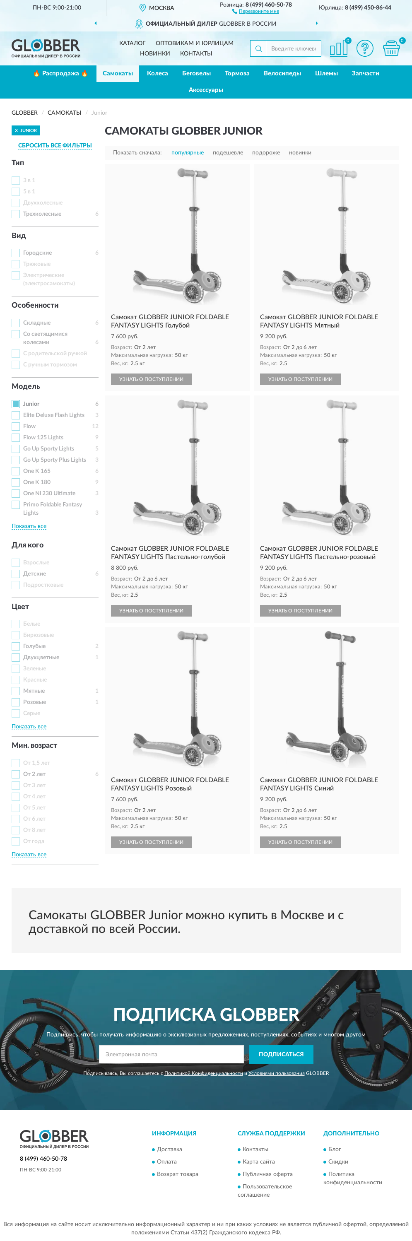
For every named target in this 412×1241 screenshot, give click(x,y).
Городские (37, 253)
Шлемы (326, 73)
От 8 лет (34, 830)
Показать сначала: (137, 153)
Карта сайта (259, 1162)
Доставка (169, 1150)
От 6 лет (34, 819)
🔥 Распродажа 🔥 (61, 73)
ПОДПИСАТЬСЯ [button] (281, 1055)
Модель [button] (26, 386)
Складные (37, 323)
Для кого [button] (27, 545)
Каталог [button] (132, 43)
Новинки (155, 54)
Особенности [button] (35, 305)
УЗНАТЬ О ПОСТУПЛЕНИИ (151, 379)
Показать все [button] (29, 526)
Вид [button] (19, 236)
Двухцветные (41, 657)
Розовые (34, 702)
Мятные (34, 691)
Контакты (196, 54)
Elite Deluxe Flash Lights (53, 415)
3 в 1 (29, 180)
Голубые (34, 646)
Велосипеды (282, 73)
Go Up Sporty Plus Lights (54, 460)
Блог (334, 1150)
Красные (35, 680)
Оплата (167, 1162)
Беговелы (196, 73)
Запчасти (365, 73)
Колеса (157, 73)
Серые (31, 713)
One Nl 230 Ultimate (49, 493)
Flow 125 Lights (43, 438)
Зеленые (34, 669)
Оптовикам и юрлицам (195, 43)
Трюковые (37, 264)
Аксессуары (206, 90)
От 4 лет (34, 797)
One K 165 (37, 471)
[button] (255, 10)
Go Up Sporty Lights (48, 449)
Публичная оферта (268, 1175)
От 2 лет (34, 774)
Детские (34, 574)
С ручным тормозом (50, 365)
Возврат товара (177, 1175)
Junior (31, 404)
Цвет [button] (20, 607)
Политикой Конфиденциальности (203, 1073)
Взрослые (36, 563)
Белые (31, 624)
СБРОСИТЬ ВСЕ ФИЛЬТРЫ (55, 146)
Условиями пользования (276, 1073)
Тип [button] (18, 163)
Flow (29, 426)
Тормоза (237, 73)
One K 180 (37, 482)
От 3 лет (34, 785)
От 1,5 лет (36, 763)
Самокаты (118, 73)
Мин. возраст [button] (34, 745)
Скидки (338, 1162)
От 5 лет (34, 808)
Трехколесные (42, 214)
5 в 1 (29, 192)
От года (33, 841)
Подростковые (43, 585)
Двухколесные (43, 203)
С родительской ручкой (55, 354)
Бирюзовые (38, 635)
